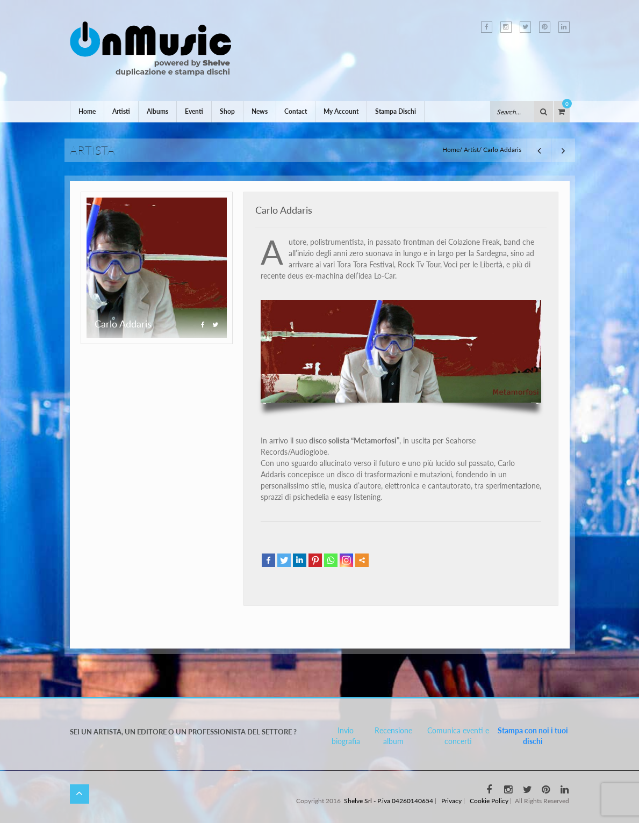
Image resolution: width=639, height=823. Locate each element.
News (260, 111)
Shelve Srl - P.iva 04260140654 (388, 801)
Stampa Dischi (395, 111)
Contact (295, 111)
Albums (157, 111)
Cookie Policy (489, 801)
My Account (341, 111)
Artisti (121, 111)
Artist (471, 149)
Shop (227, 111)
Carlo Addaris (283, 210)
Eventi (194, 111)
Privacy (451, 801)
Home (87, 111)
